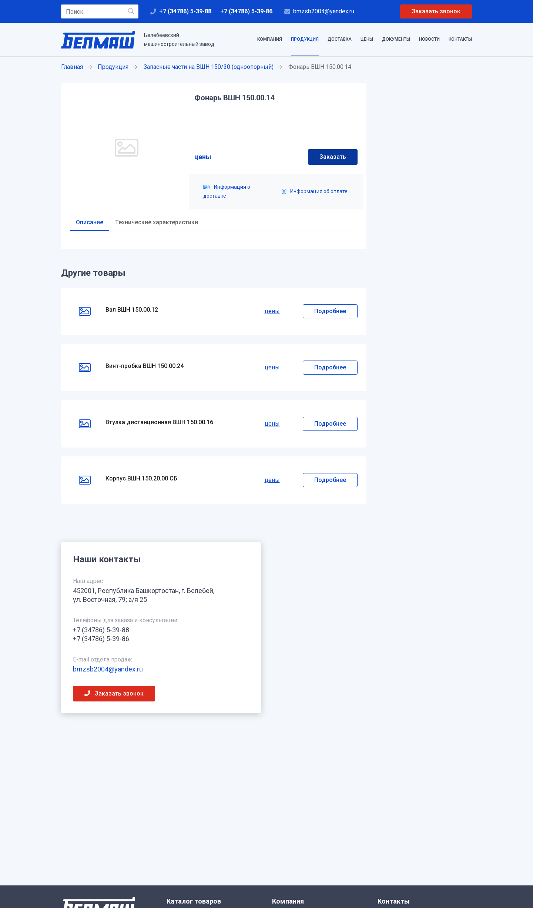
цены (202, 157)
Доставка (340, 39)
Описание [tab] (89, 222)
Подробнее (330, 311)
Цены (367, 39)
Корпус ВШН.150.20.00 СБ (141, 478)
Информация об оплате (315, 191)
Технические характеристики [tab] (156, 222)
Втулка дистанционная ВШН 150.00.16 (159, 422)
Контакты (460, 39)
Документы (396, 39)
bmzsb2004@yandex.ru (323, 11)
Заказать (332, 156)
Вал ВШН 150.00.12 (131, 309)
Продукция (305, 39)
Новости (429, 39)
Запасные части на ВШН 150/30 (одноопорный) (209, 66)
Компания (269, 39)
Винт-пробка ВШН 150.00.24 (144, 365)
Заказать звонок (436, 11)
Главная (72, 66)
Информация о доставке (226, 191)
